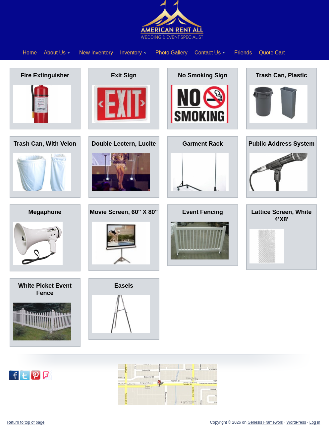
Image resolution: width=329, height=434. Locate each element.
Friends (243, 52)
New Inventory (96, 52)
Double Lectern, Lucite (123, 143)
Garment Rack (202, 143)
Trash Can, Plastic (281, 75)
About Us (54, 54)
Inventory (130, 54)
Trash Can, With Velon (45, 143)
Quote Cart (272, 52)
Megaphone (44, 212)
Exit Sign (124, 75)
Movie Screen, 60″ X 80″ (124, 212)
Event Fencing (202, 212)
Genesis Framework (265, 422)
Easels (123, 285)
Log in (314, 422)
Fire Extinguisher (45, 75)
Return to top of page (26, 422)
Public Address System (281, 143)
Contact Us (207, 54)
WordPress (296, 422)
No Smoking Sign (202, 75)
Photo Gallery (171, 52)
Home (30, 52)
